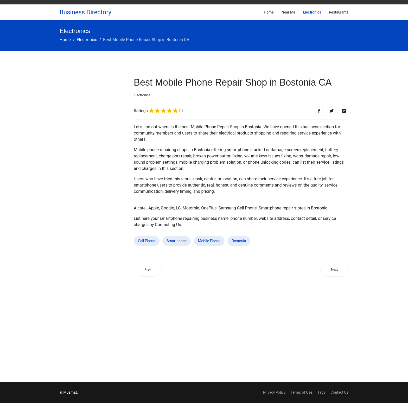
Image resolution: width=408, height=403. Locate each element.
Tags (321, 392)
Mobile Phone (209, 241)
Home (269, 12)
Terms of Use (301, 392)
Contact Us (339, 392)
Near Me (288, 12)
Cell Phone (146, 241)
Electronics (312, 12)
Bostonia (239, 241)
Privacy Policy (274, 392)
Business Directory (85, 12)
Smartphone (177, 241)
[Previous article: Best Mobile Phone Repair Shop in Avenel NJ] (148, 270)
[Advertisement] (93, 163)
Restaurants (338, 12)
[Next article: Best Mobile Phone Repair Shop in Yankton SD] (334, 270)
